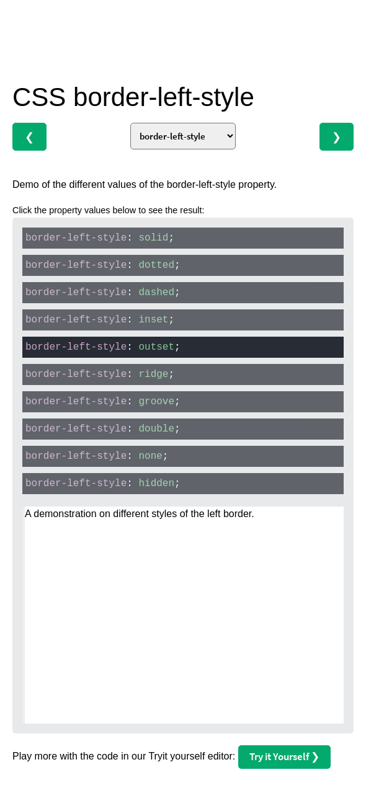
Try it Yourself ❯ (284, 756)
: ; (99, 238)
